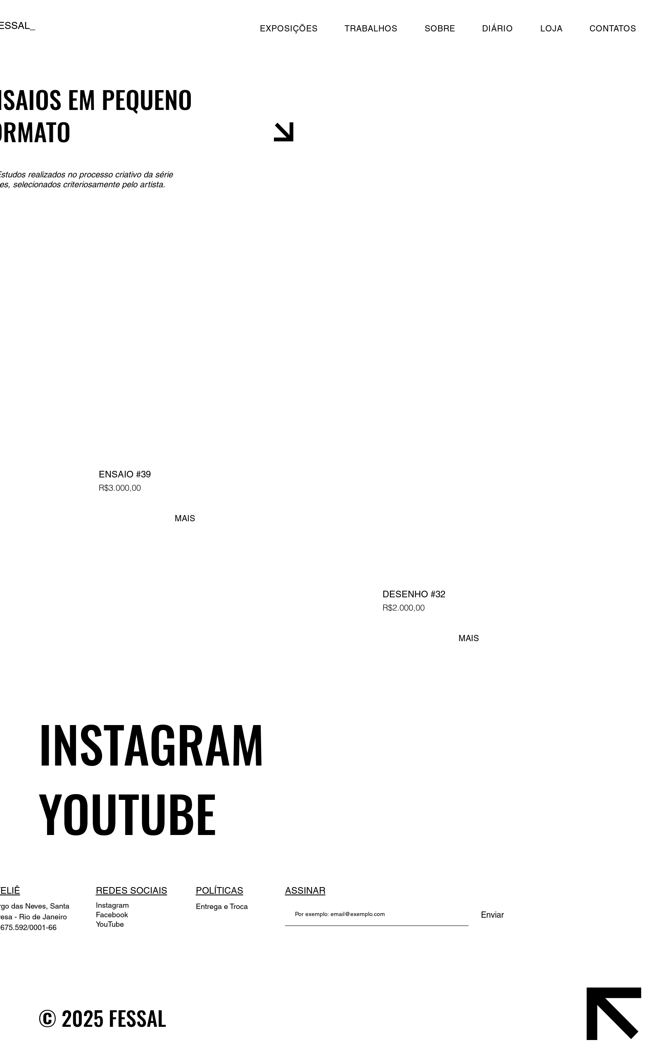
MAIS (185, 518)
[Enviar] (493, 914)
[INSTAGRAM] (197, 743)
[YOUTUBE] (197, 812)
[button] (448, 28)
